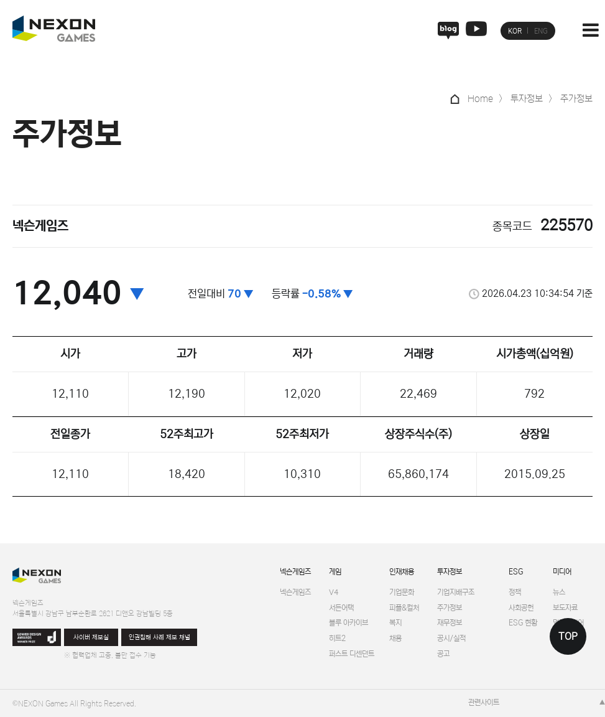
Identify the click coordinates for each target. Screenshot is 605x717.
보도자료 (565, 608)
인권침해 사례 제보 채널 (159, 637)
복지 (395, 623)
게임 (335, 572)
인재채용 (401, 572)
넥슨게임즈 (295, 572)
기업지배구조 (455, 592)
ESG (516, 572)
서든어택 (341, 608)
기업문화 (401, 592)
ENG (541, 31)
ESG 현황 (523, 623)
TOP (568, 636)
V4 (333, 592)
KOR (515, 31)
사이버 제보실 (91, 637)
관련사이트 (483, 702)
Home (480, 98)
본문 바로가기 (0, 0)
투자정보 (449, 572)
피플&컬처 (404, 608)
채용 (395, 638)
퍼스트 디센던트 (351, 654)
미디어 (562, 572)
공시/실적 (451, 638)
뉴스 (559, 592)
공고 (443, 654)
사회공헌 (521, 608)
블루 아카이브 (348, 623)
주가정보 (449, 608)
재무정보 (449, 623)
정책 (515, 592)
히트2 (337, 638)
